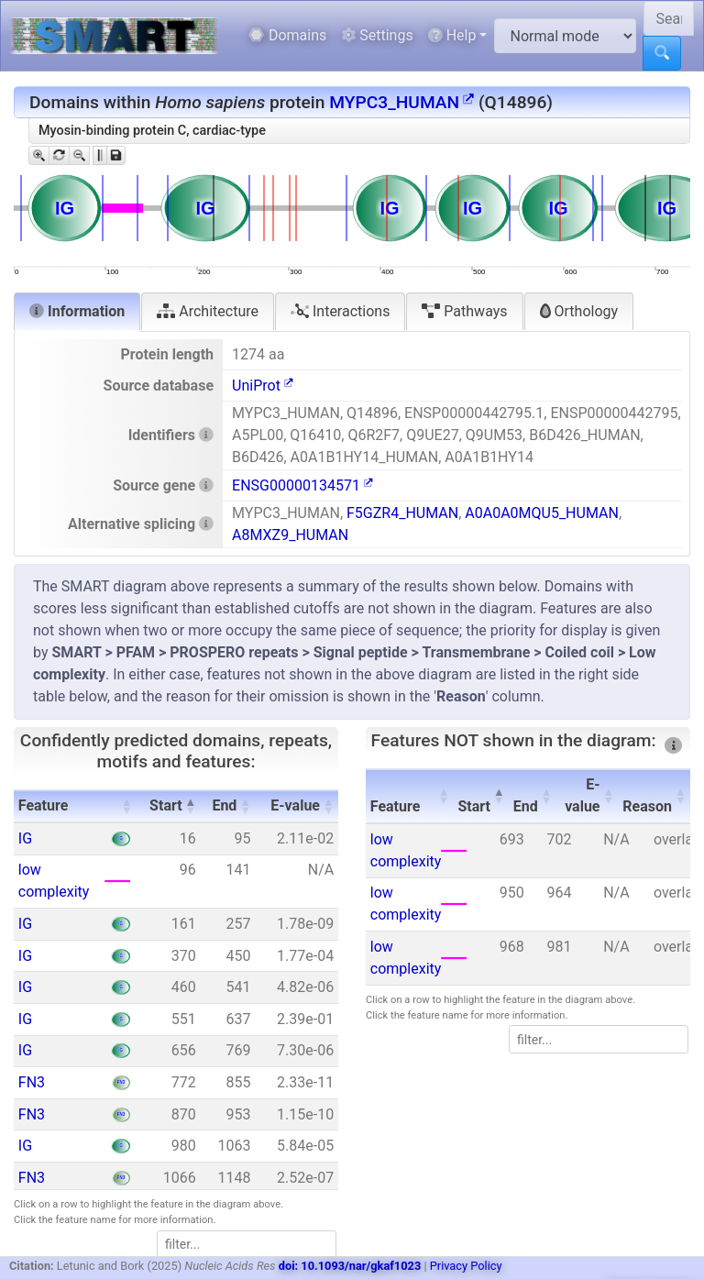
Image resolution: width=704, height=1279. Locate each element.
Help (452, 35)
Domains (287, 35)
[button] (126, 805)
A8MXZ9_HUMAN (290, 535)
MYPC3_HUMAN (401, 102)
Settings (376, 35)
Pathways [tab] (464, 311)
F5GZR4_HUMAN (402, 513)
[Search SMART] (669, 18)
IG (25, 838)
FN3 (31, 1082)
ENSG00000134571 (302, 485)
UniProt (262, 385)
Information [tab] (77, 311)
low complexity (54, 880)
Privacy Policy (466, 1266)
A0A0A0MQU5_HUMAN (542, 513)
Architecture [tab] (207, 311)
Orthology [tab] (579, 311)
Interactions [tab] (340, 311)
